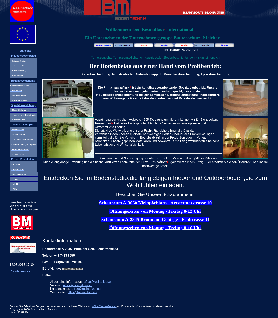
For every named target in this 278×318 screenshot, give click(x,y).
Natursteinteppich (23, 124)
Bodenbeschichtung (22, 80)
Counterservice (20, 271)
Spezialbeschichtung (23, 105)
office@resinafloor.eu (97, 281)
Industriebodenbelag (23, 55)
